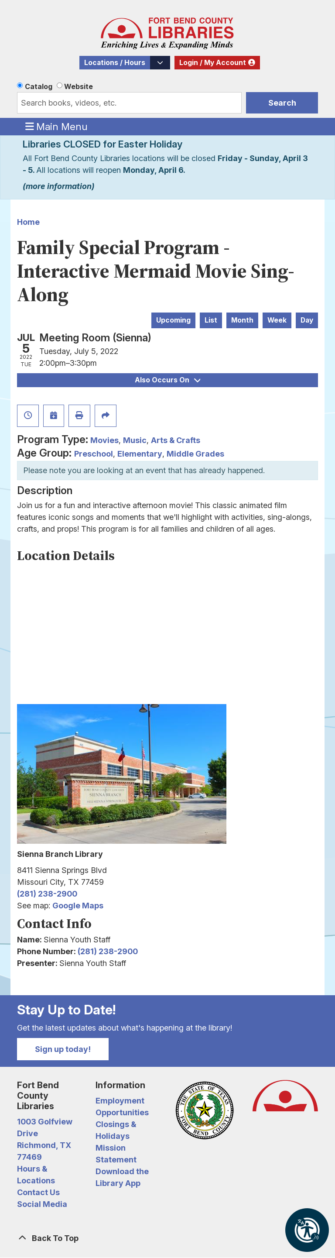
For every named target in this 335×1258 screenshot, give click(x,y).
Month (242, 320)
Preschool (93, 453)
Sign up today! (63, 1049)
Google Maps (77, 905)
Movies (104, 440)
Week (277, 320)
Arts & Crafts (175, 440)
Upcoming (173, 320)
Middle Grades (195, 453)
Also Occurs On (167, 380)
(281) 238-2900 (47, 893)
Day (307, 320)
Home (28, 222)
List (211, 320)
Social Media (42, 1204)
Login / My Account (212, 62)
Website (78, 86)
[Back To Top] (167, 1238)
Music (135, 440)
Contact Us (38, 1192)
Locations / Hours (114, 62)
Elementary (139, 453)
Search (282, 102)
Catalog (38, 86)
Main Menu (56, 126)
